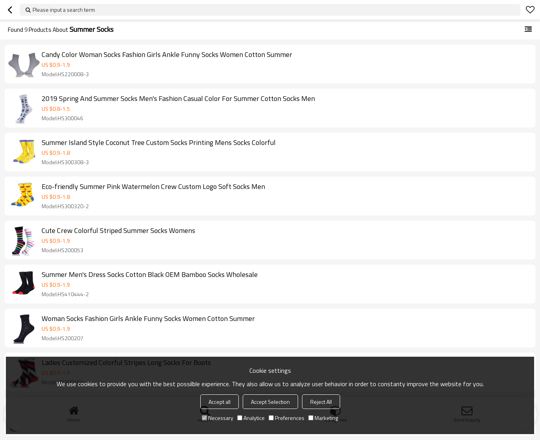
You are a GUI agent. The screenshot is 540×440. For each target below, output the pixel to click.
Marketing (323, 418)
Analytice (251, 418)
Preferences (286, 418)
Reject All (321, 402)
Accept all (220, 402)
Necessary (217, 418)
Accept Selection (270, 402)
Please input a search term (64, 10)
